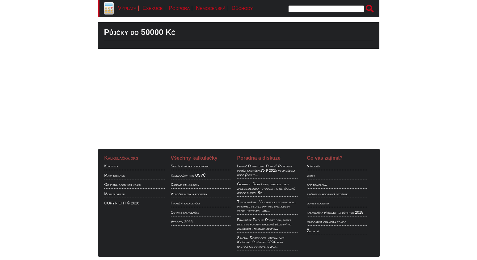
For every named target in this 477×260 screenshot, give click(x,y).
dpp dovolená (317, 184)
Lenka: (242, 166)
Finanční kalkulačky (186, 203)
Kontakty (111, 166)
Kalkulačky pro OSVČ (188, 175)
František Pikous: (250, 220)
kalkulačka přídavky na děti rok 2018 (335, 212)
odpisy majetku (318, 203)
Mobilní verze (114, 194)
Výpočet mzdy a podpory (189, 194)
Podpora (179, 8)
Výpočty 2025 (182, 222)
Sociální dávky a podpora (190, 166)
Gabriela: (244, 184)
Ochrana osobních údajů (122, 184)
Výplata (127, 8)
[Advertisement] (238, 97)
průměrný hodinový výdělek (327, 194)
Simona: (243, 238)
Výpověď (313, 166)
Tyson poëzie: (247, 202)
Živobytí (313, 231)
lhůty (311, 175)
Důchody (242, 8)
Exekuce (152, 8)
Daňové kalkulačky (185, 184)
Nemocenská (211, 8)
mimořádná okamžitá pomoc (327, 222)
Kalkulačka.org (121, 158)
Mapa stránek (114, 175)
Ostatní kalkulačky (185, 212)
